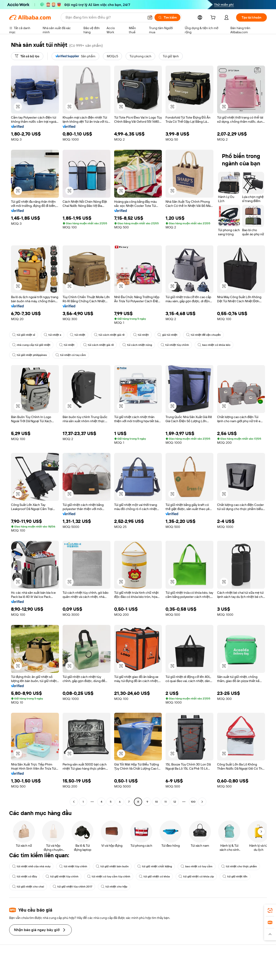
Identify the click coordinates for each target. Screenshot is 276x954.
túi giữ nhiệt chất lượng (154, 866)
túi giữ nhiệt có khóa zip (196, 876)
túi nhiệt (77, 335)
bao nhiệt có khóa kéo (214, 345)
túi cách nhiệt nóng (137, 345)
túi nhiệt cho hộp (114, 886)
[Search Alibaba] (105, 17)
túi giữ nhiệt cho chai (28, 886)
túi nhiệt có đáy (24, 876)
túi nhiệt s (52, 335)
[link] (270, 910)
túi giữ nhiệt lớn (235, 876)
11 (165, 801)
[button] (150, 17)
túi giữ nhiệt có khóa (154, 876)
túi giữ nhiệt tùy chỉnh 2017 (72, 886)
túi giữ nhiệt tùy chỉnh (62, 876)
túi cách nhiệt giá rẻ (109, 335)
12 (174, 801)
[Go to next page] (202, 802)
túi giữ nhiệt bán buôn (112, 866)
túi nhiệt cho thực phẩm (239, 866)
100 (193, 801)
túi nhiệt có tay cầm (70, 355)
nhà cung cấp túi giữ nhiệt (31, 345)
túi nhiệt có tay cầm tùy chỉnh (108, 876)
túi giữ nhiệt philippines (29, 355)
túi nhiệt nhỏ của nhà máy (31, 866)
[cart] (213, 18)
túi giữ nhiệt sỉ (23, 335)
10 (156, 801)
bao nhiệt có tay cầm (197, 866)
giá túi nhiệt (167, 335)
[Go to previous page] (74, 802)
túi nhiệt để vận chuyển (203, 335)
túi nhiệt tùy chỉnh (175, 345)
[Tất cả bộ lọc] (27, 56)
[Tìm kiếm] (167, 17)
